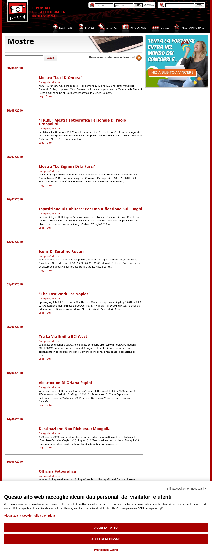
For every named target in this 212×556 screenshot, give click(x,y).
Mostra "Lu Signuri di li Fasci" (67, 166)
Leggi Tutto (45, 96)
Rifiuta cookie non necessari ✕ (187, 488)
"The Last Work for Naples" (64, 293)
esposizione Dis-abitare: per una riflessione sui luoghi (90, 208)
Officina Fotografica (57, 471)
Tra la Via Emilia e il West (63, 336)
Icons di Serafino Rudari (61, 251)
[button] (50, 58)
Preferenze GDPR (106, 549)
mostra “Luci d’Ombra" (61, 77)
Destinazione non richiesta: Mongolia (75, 428)
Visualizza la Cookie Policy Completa (29, 515)
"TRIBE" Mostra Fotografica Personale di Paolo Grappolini (82, 122)
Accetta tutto (106, 527)
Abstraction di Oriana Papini (65, 382)
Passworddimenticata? (149, 5)
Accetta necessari (106, 539)
